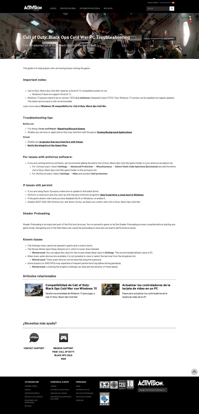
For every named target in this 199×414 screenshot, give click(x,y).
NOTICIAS (28, 406)
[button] (173, 2)
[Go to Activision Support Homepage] (34, 8)
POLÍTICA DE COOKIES (83, 397)
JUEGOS (53, 9)
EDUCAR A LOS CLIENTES (34, 397)
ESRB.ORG (79, 400)
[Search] (172, 8)
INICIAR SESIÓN (165, 3)
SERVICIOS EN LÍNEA (68, 9)
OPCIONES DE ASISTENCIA (90, 9)
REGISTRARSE (153, 3)
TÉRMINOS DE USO (82, 390)
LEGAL (78, 386)
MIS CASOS (108, 9)
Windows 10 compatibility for (73, 106)
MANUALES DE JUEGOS (58, 393)
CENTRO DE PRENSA (32, 393)
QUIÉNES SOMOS (31, 386)
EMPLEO (28, 390)
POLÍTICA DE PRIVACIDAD (84, 393)
